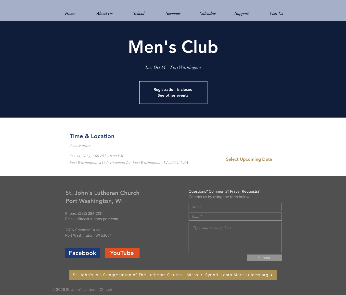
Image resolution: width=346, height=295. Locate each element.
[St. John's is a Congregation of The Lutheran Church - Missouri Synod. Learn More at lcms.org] (173, 275)
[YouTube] (122, 253)
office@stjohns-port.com (97, 219)
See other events (173, 95)
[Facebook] (82, 253)
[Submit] (264, 258)
